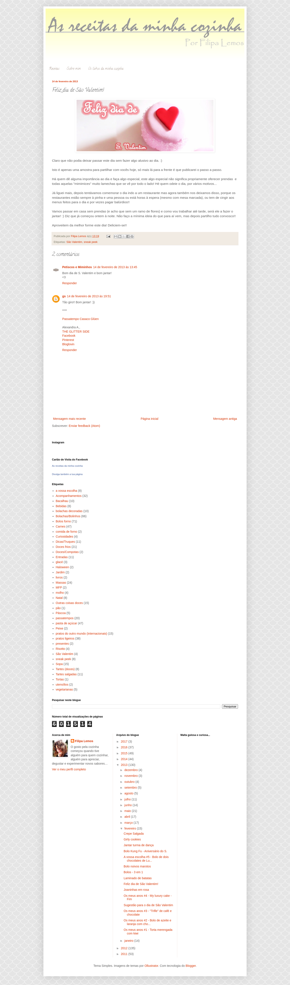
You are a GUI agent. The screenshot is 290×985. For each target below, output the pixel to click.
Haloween (62, 567)
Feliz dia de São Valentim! (141, 884)
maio (128, 811)
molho (60, 592)
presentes (62, 643)
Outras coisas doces (69, 603)
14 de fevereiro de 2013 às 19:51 (89, 296)
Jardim (60, 572)
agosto (129, 793)
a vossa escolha (66, 490)
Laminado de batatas (138, 878)
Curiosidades (64, 536)
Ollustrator (151, 965)
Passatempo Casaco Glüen (80, 319)
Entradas (62, 557)
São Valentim (74, 242)
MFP (59, 587)
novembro (131, 775)
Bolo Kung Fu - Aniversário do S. (145, 851)
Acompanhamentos (69, 496)
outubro (129, 781)
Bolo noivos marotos (137, 866)
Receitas (54, 69)
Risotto (60, 648)
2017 (124, 741)
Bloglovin (68, 344)
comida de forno (66, 531)
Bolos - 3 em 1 (133, 872)
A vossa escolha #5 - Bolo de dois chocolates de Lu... (146, 858)
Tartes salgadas (66, 674)
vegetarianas (64, 689)
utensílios (62, 684)
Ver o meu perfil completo (69, 769)
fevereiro (130, 828)
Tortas (60, 679)
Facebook (68, 335)
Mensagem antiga (225, 418)
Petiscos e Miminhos (77, 267)
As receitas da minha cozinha (67, 466)
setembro (131, 787)
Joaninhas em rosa (136, 889)
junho (128, 805)
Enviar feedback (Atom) (84, 425)
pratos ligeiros (65, 638)
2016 (124, 747)
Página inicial (149, 418)
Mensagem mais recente (69, 418)
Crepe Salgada (134, 833)
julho (128, 799)
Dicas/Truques (65, 541)
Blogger (191, 965)
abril (127, 816)
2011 (124, 954)
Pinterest (68, 340)
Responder (69, 283)
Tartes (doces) (65, 669)
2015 (124, 753)
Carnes (60, 526)
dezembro (131, 770)
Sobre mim (74, 69)
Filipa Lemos (84, 741)
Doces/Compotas (67, 552)
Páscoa (61, 613)
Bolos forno (63, 521)
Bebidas (61, 506)
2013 (124, 765)
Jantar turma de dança (139, 845)
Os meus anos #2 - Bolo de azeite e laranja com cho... (147, 922)
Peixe (59, 628)
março (129, 822)
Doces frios (63, 547)
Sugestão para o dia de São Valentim (148, 905)
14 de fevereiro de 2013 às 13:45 (115, 267)
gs (64, 296)
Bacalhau (62, 501)
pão (58, 608)
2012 (124, 948)
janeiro (129, 940)
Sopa (59, 664)
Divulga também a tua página (67, 474)
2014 (124, 759)
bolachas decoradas (69, 511)
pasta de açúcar (66, 623)
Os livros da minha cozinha (105, 69)
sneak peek (91, 242)
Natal (59, 597)
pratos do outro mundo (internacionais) (81, 633)
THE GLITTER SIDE (76, 331)
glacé (59, 562)
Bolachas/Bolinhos (68, 516)
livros (59, 577)
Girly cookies (132, 839)
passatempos (65, 618)
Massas (61, 582)
